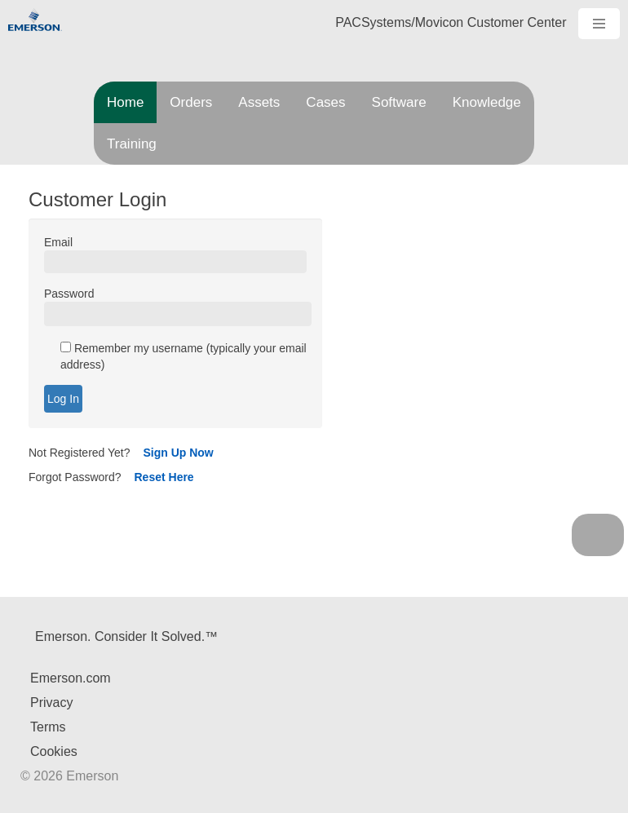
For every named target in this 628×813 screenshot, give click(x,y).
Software (399, 102)
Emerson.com (70, 678)
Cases (325, 102)
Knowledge (487, 102)
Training (132, 144)
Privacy (51, 702)
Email (58, 243)
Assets (259, 102)
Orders (191, 102)
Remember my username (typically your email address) (183, 357)
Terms (48, 727)
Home (125, 102)
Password (69, 294)
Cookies (53, 751)
